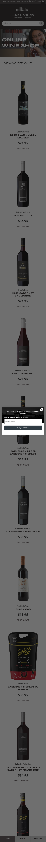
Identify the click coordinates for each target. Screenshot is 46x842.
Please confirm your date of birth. (16, 417)
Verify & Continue (23, 428)
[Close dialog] (41, 409)
